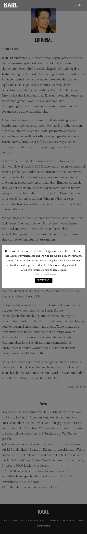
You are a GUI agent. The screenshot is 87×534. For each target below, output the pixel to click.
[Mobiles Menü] (79, 5)
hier (63, 269)
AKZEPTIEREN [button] (43, 280)
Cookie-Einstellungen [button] (43, 274)
